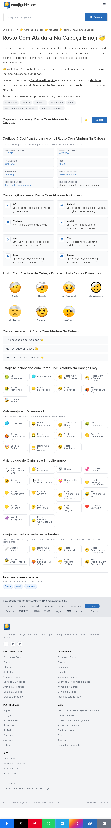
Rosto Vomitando (13, 388)
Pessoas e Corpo (67, 657)
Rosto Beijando (12, 506)
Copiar (99, 119)
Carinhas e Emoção (33, 29)
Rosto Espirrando (66, 388)
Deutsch (35, 606)
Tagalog (95, 611)
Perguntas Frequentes (70, 745)
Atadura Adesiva (11, 549)
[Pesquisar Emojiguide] (44, 17)
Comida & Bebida (12, 691)
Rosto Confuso (12, 481)
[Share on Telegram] (62, 823)
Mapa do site (90, 803)
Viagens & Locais (12, 677)
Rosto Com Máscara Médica (94, 378)
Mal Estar (53, 29)
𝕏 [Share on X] (20, 823)
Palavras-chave (66, 715)
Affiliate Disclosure (13, 773)
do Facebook (10, 720)
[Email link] (104, 823)
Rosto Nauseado (13, 377)
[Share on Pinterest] (35, 823)
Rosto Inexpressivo (14, 492)
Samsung (8, 735)
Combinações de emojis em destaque (78, 710)
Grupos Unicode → (13, 696)
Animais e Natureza (68, 686)
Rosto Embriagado (40, 388)
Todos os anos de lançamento (74, 720)
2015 (10, 90)
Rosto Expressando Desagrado (95, 550)
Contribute (9, 758)
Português (92, 606)
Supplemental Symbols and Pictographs (80, 185)
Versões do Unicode (69, 725)
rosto (71, 102)
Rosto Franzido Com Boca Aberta (95, 562)
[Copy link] (90, 823)
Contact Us (9, 783)
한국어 (47, 611)
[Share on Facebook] (7, 823)
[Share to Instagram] (76, 823)
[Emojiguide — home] (19, 5)
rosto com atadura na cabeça (20, 108)
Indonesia (81, 611)
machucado (56, 102)
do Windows (10, 725)
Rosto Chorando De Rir (95, 494)
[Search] (96, 17)
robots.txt (103, 803)
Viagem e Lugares (67, 677)
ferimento (40, 102)
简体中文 (23, 611)
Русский (9, 611)
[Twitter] (13, 644)
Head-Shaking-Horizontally (94, 482)
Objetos (7, 667)
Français (48, 606)
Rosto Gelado (41, 376)
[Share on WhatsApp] (49, 823)
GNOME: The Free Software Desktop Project (27, 788)
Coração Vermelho (93, 506)
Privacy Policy (10, 768)
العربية (59, 611)
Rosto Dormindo (39, 469)
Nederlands (76, 606)
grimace (31, 586)
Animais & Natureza (13, 686)
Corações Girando (93, 469)
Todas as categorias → (69, 696)
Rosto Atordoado (67, 447)
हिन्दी (69, 611)
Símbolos (8, 672)
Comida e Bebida (67, 691)
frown (8, 586)
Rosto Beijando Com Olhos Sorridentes (68, 495)
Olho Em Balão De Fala (41, 481)
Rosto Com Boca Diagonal (67, 508)
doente (26, 102)
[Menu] (104, 5)
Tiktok (6, 745)
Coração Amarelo (38, 492)
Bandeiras (8, 662)
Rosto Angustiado (67, 549)
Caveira (65, 469)
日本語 (36, 611)
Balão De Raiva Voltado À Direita (14, 471)
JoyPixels (8, 740)
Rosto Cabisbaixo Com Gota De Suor (41, 521)
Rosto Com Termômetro (67, 377)
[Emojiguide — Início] (6, 626)
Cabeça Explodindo (13, 400)
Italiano (61, 606)
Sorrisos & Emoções (14, 681)
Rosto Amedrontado (14, 560)
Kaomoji (62, 740)
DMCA (6, 778)
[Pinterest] (19, 644)
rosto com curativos (52, 108)
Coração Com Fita (68, 481)
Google (7, 715)
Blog (60, 735)
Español (21, 606)
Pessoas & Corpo (12, 657)
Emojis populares (67, 730)
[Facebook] (6, 644)
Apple (6, 710)
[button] (28, 152)
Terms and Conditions (15, 763)
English (9, 606)
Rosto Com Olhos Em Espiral (67, 425)
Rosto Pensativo (39, 506)
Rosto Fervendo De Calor (95, 390)
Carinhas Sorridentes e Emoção (75, 681)
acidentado (11, 102)
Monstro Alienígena (13, 518)
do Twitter (8, 730)
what (18, 586)
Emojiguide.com (11, 29)
